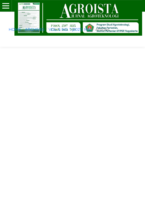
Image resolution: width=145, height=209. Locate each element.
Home (15, 29)
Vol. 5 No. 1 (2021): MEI (70, 29)
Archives (34, 29)
